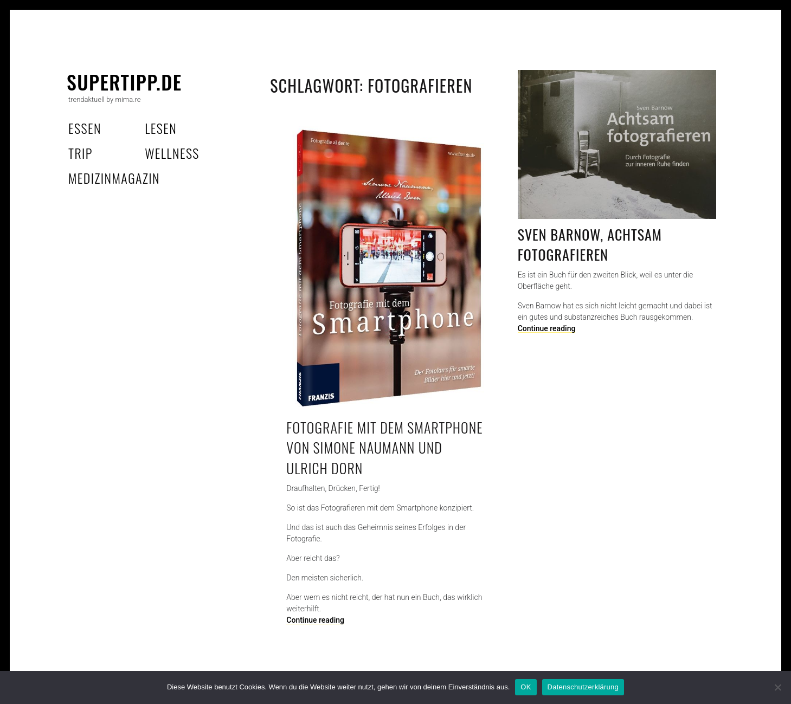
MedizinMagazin (114, 178)
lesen (161, 128)
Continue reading (547, 328)
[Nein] (777, 687)
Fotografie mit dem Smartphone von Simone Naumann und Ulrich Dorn (384, 448)
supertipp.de (124, 81)
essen (84, 128)
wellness (172, 153)
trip (80, 153)
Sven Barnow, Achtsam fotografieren (590, 245)
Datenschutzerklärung (583, 687)
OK (525, 687)
